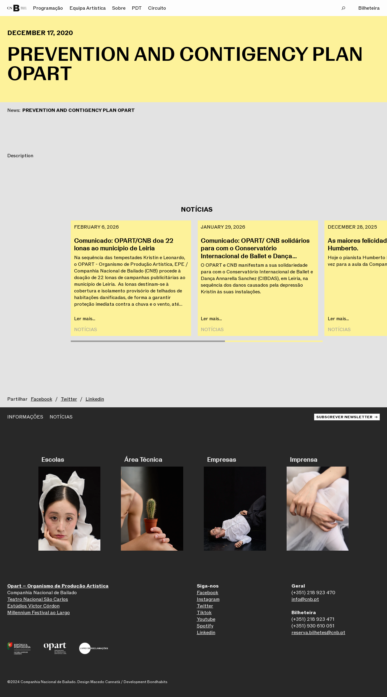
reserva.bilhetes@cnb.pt (318, 632)
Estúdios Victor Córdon (33, 606)
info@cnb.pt (305, 599)
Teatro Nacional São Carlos (37, 599)
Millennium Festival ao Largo (38, 612)
